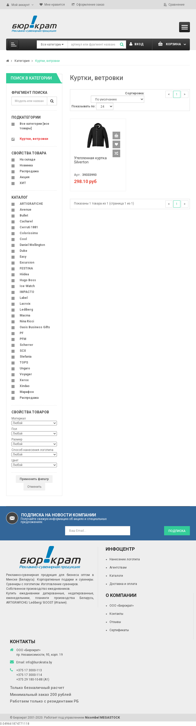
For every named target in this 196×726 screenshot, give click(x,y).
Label (24, 298)
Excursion (27, 262)
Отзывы (115, 622)
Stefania (25, 356)
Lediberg (26, 309)
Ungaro (25, 368)
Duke (23, 251)
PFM (23, 339)
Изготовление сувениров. (60, 584)
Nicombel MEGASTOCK (102, 717)
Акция (24, 177)
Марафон (27, 392)
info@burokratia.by (39, 662)
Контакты (116, 614)
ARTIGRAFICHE (31, 204)
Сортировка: (134, 93)
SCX (23, 351)
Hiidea (24, 274)
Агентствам (118, 567)
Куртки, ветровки (47, 61)
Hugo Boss (28, 280)
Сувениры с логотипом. (23, 584)
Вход (136, 44)
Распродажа (29, 171)
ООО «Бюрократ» (121, 605)
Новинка (26, 165)
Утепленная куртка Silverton (90, 160)
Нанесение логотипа (124, 559)
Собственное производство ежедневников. (38, 589)
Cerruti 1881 (29, 227)
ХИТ (23, 183)
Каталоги (116, 575)
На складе (27, 159)
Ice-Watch (27, 286)
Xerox (24, 380)
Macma (25, 315)
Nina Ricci (27, 321)
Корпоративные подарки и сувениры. (65, 579)
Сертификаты (119, 630)
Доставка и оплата (123, 584)
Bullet (24, 215)
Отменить (34, 487)
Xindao (25, 386)
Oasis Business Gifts (35, 327)
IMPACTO (27, 292)
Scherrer (26, 345)
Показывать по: (83, 106)
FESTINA (26, 268)
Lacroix (25, 303)
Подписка (177, 531)
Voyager (26, 374)
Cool (23, 239)
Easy (23, 256)
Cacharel (26, 221)
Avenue (25, 209)
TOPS (24, 362)
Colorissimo (29, 233)
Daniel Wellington (32, 245)
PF (21, 333)
